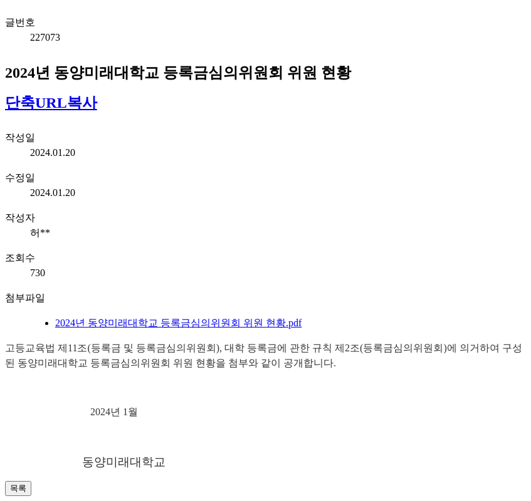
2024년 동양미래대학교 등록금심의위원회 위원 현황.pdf (178, 323)
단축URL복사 (51, 103)
